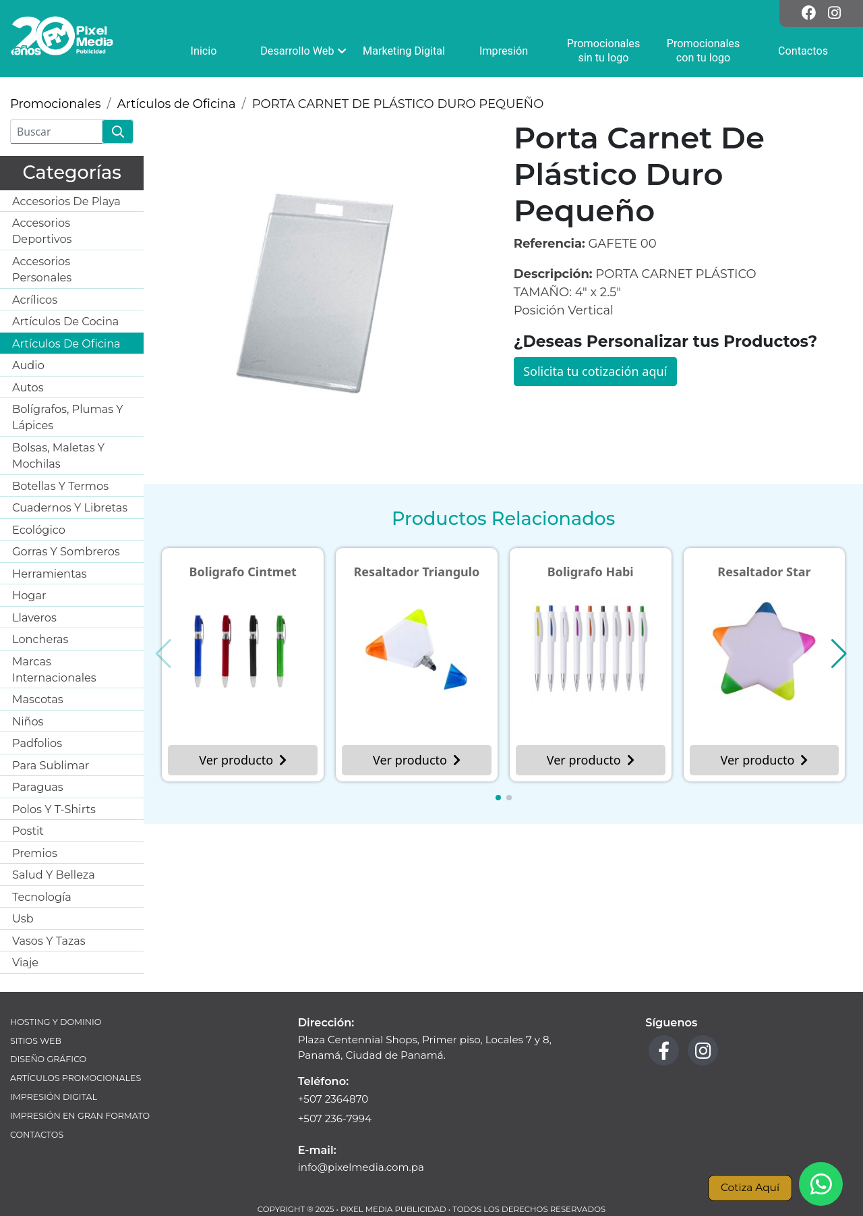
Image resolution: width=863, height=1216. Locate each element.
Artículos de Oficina (176, 103)
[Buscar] (56, 131)
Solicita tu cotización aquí (595, 371)
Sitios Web (35, 1041)
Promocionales (55, 103)
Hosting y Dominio (55, 1022)
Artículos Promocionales (75, 1078)
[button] (498, 797)
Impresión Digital (53, 1097)
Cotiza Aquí (750, 1187)
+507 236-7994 (334, 1118)
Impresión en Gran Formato (80, 1116)
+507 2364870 (333, 1099)
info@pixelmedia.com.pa (361, 1167)
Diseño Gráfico (48, 1059)
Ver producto (243, 760)
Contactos (36, 1135)
